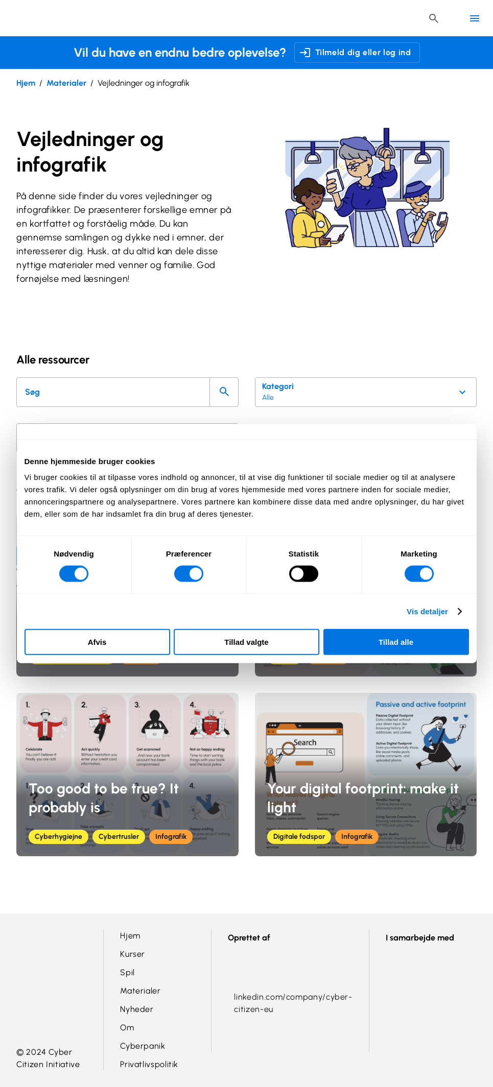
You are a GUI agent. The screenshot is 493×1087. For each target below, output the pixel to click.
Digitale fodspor (299, 836)
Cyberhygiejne (58, 836)
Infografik (170, 836)
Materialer (66, 83)
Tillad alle (396, 642)
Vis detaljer (427, 611)
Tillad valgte (246, 642)
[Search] (224, 392)
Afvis (97, 642)
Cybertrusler (119, 836)
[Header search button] (434, 18)
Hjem (25, 83)
